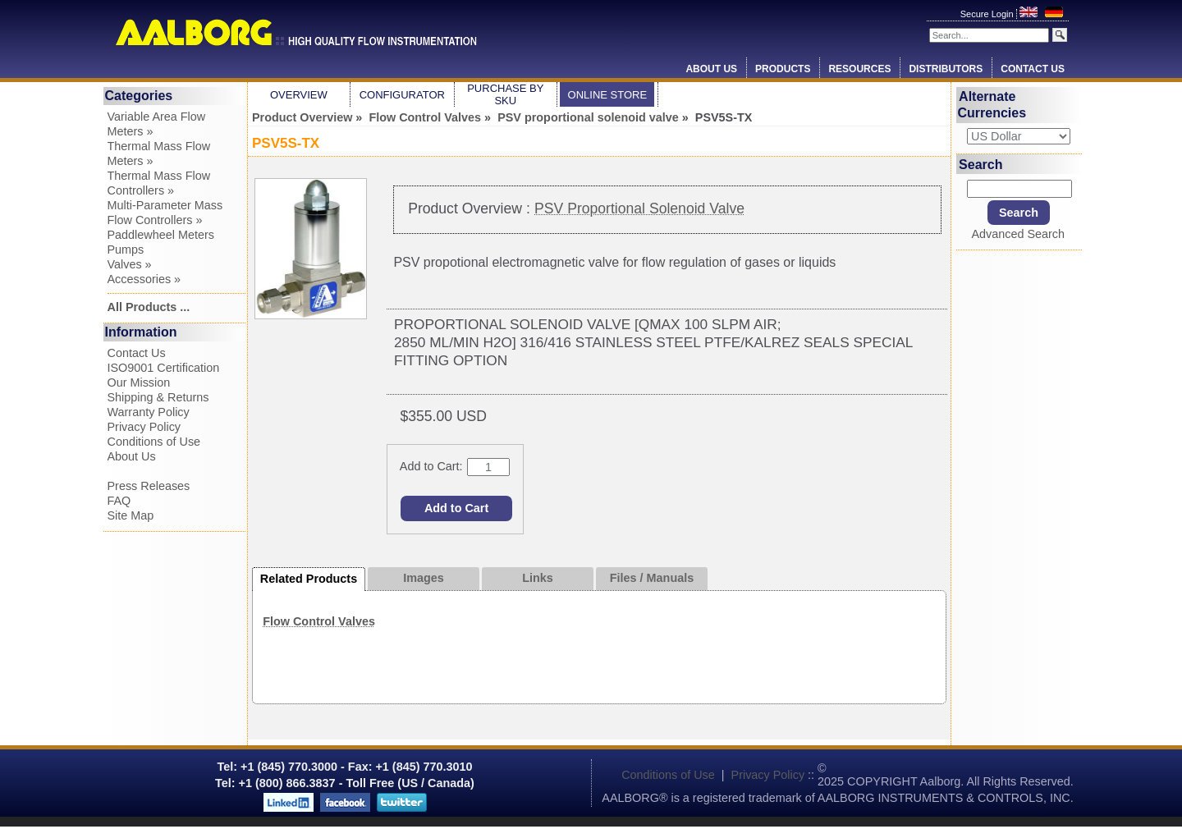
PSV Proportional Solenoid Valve (639, 208)
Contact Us (1033, 69)
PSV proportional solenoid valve (588, 117)
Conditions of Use (154, 441)
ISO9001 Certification (164, 367)
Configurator (402, 95)
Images (423, 577)
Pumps (126, 249)
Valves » (130, 264)
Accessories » (144, 279)
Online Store (608, 95)
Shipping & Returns (158, 397)
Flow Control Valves (425, 117)
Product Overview (302, 117)
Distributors (946, 69)
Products (782, 69)
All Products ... (149, 307)
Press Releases (149, 485)
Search (980, 164)
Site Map (131, 515)
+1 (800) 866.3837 (287, 783)
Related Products (308, 578)
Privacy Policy (144, 426)
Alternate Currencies (992, 104)
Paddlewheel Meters (161, 234)
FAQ (119, 500)
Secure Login (988, 14)
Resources (859, 69)
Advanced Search (1018, 233)
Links (537, 577)
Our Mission (139, 382)
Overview (299, 95)
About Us (711, 69)
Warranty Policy (149, 412)
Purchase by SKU (505, 94)
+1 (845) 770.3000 (287, 766)
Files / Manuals (652, 577)
